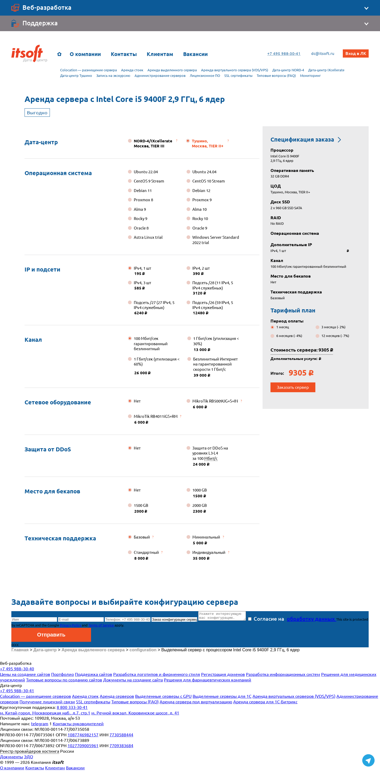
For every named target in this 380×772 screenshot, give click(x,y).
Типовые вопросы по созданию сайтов (64, 681)
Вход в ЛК (355, 53)
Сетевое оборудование (58, 402)
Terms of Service (118, 627)
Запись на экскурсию (113, 75)
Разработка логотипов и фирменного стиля (156, 675)
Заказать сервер (293, 387)
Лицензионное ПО (205, 75)
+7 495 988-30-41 (281, 53)
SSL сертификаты (238, 75)
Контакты (124, 54)
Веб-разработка (15, 664)
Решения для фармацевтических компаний (207, 681)
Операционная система (58, 173)
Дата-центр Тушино (76, 75)
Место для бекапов (52, 491)
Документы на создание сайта (133, 681)
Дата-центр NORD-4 (288, 70)
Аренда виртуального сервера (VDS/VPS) (234, 70)
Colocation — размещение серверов (35, 697)
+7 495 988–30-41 (17, 692)
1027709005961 (83, 747)
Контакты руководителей (78, 725)
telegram (39, 725)
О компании (85, 54)
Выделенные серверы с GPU (163, 697)
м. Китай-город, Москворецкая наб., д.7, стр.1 (45, 714)
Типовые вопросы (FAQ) (276, 75)
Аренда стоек (132, 70)
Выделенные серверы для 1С (222, 697)
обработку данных (316, 620)
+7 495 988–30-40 (17, 670)
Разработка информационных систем (283, 675)
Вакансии (195, 54)
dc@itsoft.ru (320, 53)
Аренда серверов (117, 697)
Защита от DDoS (48, 449)
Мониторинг (310, 75)
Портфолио (62, 675)
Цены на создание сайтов (25, 675)
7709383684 (121, 747)
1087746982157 (83, 736)
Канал (33, 339)
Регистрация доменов (223, 675)
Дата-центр (41, 142)
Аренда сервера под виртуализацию (196, 703)
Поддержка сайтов (93, 675)
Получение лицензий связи (47, 703)
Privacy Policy (87, 627)
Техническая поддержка (60, 538)
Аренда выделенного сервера (172, 70)
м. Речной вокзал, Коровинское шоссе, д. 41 (135, 714)
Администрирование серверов (160, 75)
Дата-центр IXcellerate (326, 70)
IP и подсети (42, 269)
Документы (11, 758)
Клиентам (160, 54)
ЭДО (28, 758)
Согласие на (297, 620)
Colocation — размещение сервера (88, 70)
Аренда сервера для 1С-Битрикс (265, 703)
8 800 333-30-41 (72, 709)
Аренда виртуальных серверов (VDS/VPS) (294, 697)
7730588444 (121, 736)
